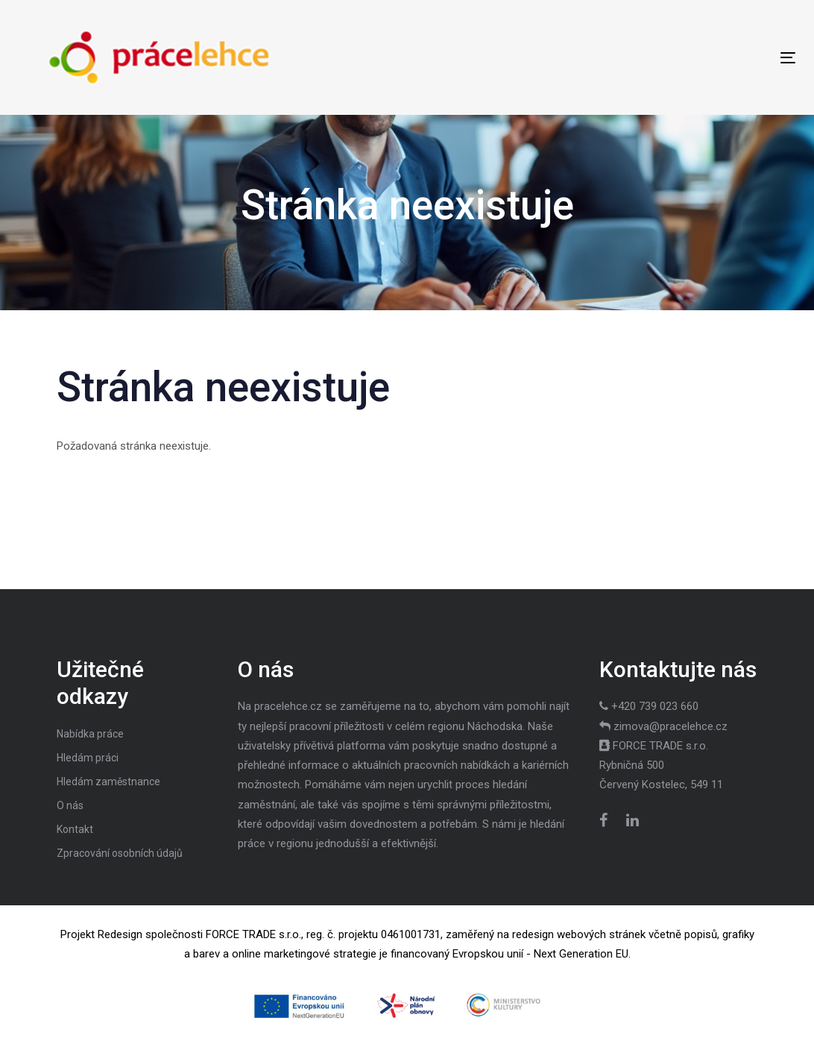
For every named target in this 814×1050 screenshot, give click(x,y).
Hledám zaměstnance (108, 782)
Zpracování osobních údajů (120, 853)
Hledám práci (88, 758)
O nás (70, 805)
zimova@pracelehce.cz (670, 726)
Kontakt (75, 829)
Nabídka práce (90, 734)
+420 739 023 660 (654, 706)
